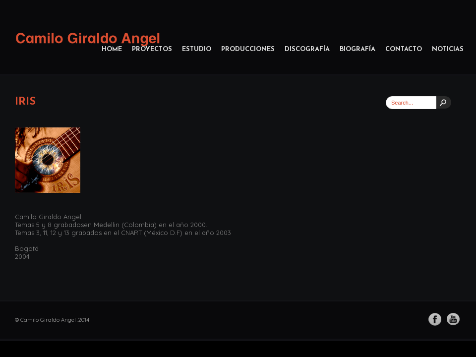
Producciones (248, 49)
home (112, 49)
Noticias (448, 49)
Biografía (357, 49)
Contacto (403, 49)
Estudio (196, 49)
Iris (25, 102)
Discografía (307, 49)
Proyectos (152, 49)
